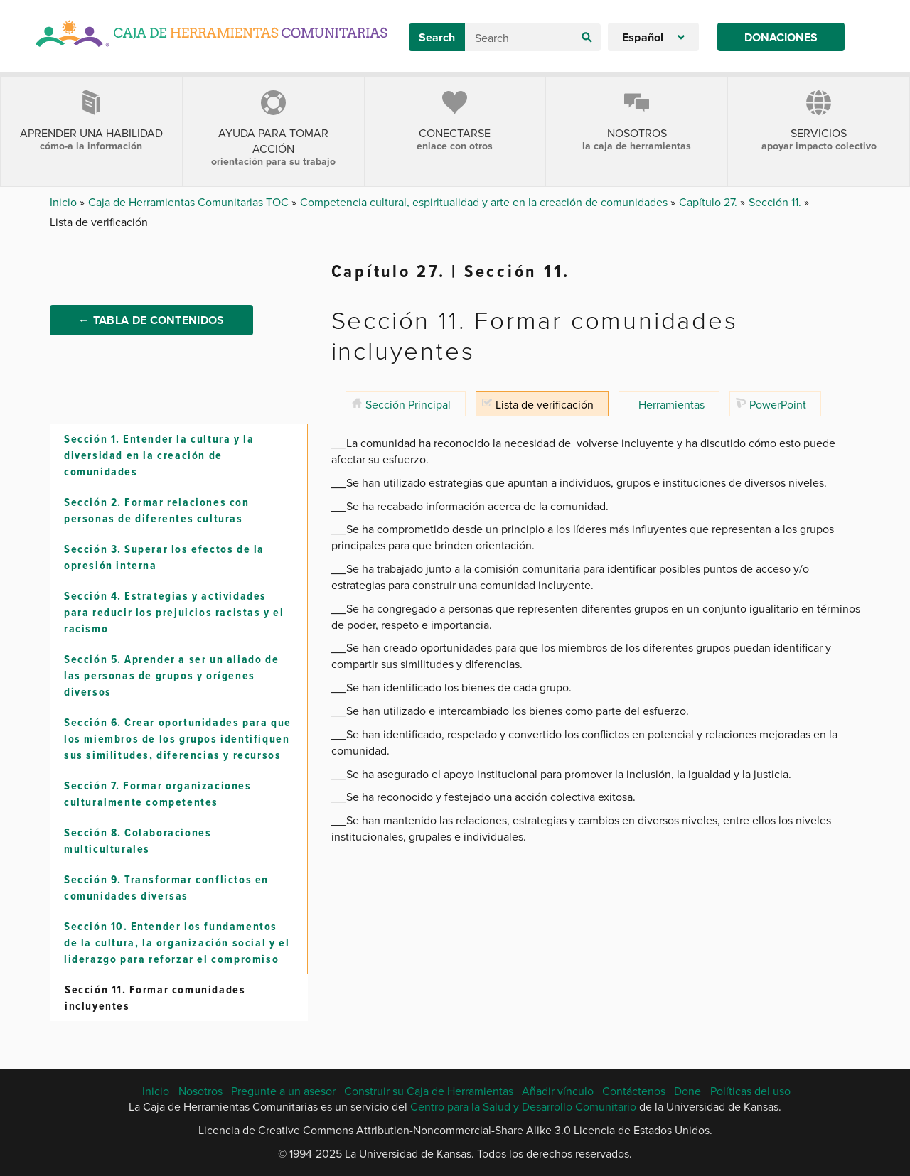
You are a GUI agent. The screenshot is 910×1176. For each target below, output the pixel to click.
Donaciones (781, 37)
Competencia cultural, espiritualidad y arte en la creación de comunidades (485, 202)
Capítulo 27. (709, 202)
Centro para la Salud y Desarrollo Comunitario (523, 1107)
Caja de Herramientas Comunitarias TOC (189, 202)
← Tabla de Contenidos (151, 321)
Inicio (65, 202)
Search (437, 37)
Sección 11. (776, 202)
